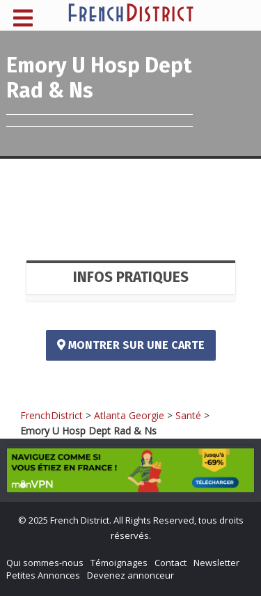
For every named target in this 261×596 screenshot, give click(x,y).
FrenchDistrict (51, 415)
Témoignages (119, 562)
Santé (188, 415)
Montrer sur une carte (131, 345)
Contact (171, 562)
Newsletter (216, 562)
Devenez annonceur (130, 575)
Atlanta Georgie (129, 415)
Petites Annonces (43, 575)
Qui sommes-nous (45, 562)
